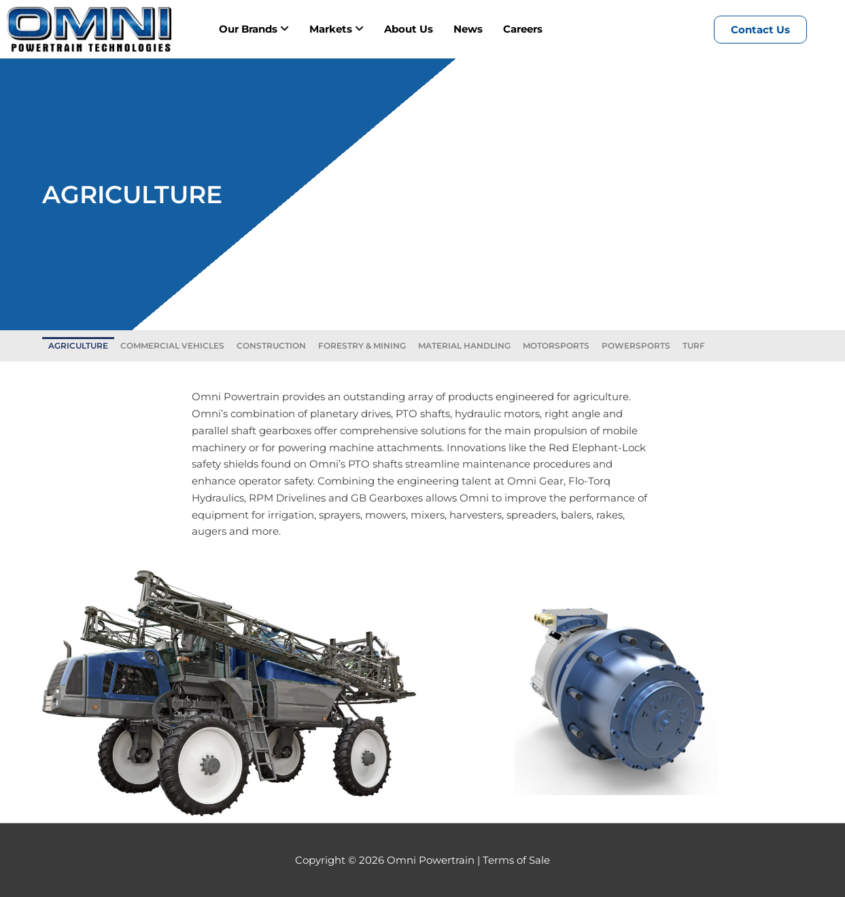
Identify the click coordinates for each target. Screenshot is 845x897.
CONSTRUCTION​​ (271, 345)
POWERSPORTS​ (636, 345)
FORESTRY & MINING (362, 345)
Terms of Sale (516, 860)
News (468, 28)
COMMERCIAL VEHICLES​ (172, 345)
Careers (522, 28)
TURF (694, 345)
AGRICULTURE (78, 345)
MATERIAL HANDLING (464, 345)
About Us (408, 28)
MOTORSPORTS (556, 345)
